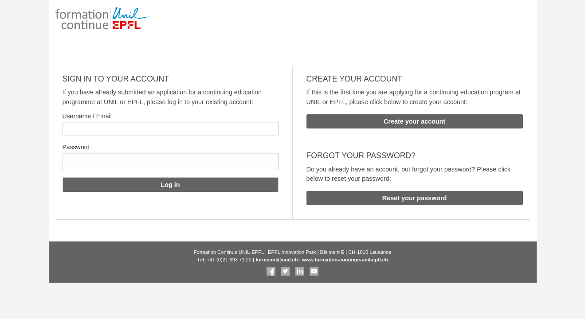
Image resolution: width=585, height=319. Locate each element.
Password (76, 147)
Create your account (414, 121)
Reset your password (414, 198)
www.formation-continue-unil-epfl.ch (345, 259)
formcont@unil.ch (276, 259)
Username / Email (87, 116)
